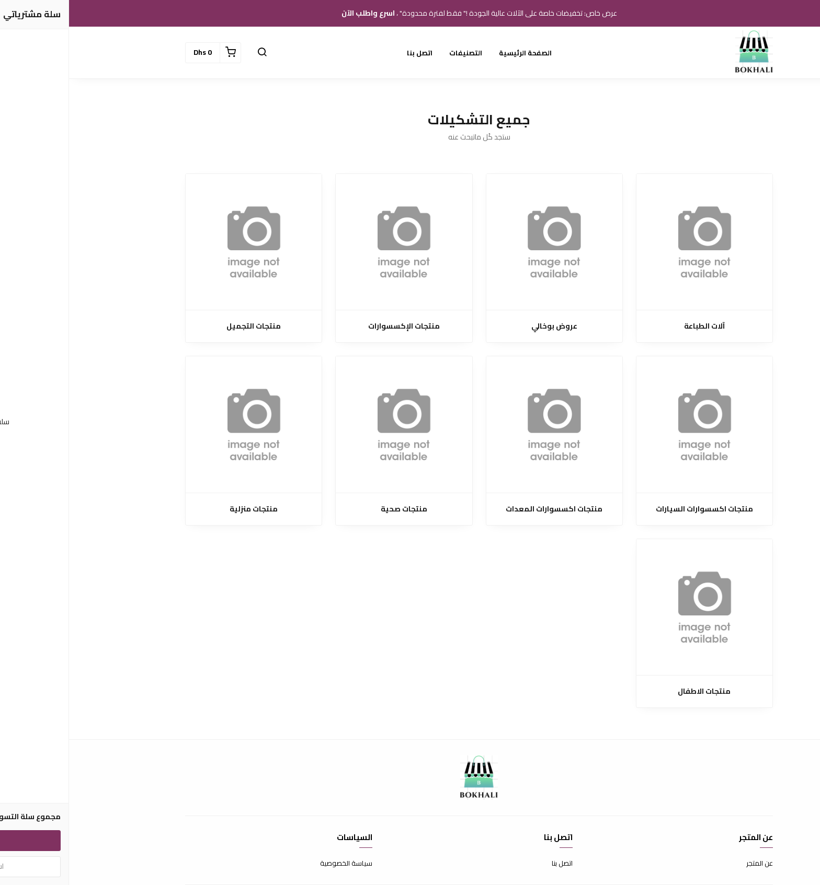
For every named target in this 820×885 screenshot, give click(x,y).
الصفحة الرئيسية (456, 52)
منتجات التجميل (184, 326)
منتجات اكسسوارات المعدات (485, 509)
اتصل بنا (350, 52)
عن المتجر (690, 863)
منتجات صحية (335, 509)
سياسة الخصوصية (277, 863)
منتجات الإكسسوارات (335, 326)
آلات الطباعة (635, 326)
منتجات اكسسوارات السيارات (635, 509)
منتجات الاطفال (635, 691)
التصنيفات (396, 52)
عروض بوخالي (485, 326)
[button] (193, 52)
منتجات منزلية (185, 509)
